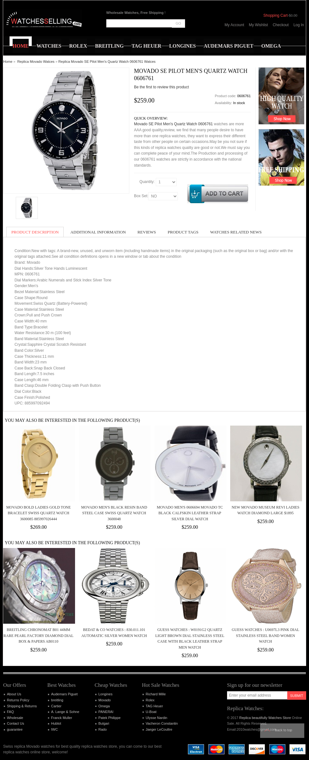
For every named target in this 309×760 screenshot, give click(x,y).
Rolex (150, 700)
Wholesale (15, 718)
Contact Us (15, 723)
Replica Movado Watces (36, 61)
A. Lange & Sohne (65, 712)
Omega (104, 706)
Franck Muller (61, 718)
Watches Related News (235, 232)
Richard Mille (156, 694)
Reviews (146, 232)
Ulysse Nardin (156, 718)
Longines (105, 694)
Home (7, 61)
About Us (14, 694)
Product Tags (183, 232)
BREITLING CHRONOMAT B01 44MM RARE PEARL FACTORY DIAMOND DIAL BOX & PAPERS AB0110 (38, 635)
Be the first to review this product (161, 87)
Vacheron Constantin (162, 723)
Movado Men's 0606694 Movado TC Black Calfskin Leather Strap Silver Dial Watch (190, 513)
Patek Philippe (109, 718)
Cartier (56, 706)
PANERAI (105, 712)
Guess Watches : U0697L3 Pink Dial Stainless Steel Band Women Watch (265, 635)
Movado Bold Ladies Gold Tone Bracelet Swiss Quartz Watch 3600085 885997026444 (38, 513)
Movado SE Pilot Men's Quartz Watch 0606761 (173, 124)
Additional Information (98, 232)
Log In (299, 25)
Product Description (35, 232)
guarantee (15, 729)
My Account (234, 25)
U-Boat (151, 712)
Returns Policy (18, 700)
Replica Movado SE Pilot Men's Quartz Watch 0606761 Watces (106, 61)
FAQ (10, 712)
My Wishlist (258, 25)
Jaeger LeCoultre (159, 729)
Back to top (283, 730)
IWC (54, 729)
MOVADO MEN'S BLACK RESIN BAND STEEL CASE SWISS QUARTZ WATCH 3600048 (114, 513)
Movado (104, 700)
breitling (57, 700)
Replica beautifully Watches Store (265, 718)
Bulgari (103, 723)
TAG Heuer (154, 706)
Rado (102, 729)
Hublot (56, 723)
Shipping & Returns (22, 706)
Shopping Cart (275, 15)
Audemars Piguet (64, 694)
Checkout (281, 25)
